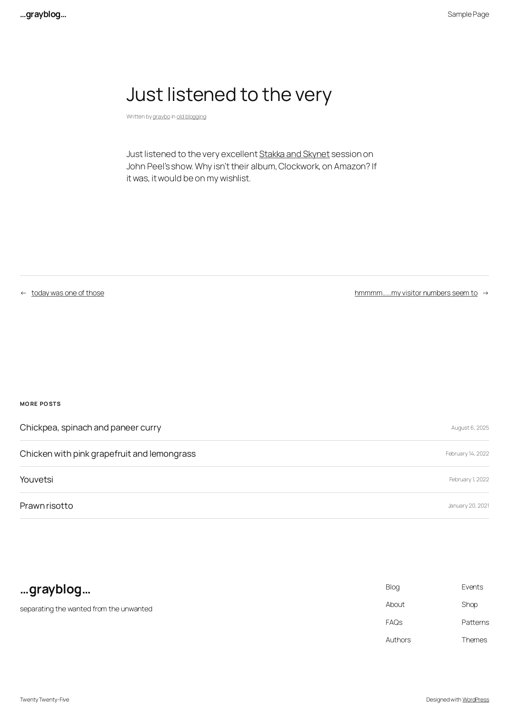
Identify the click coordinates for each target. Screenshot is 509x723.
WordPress (475, 699)
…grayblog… (43, 14)
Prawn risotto (46, 505)
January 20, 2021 (468, 505)
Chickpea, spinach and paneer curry (90, 427)
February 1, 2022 (469, 479)
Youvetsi (36, 479)
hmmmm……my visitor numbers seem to (416, 292)
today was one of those (67, 292)
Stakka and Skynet (294, 154)
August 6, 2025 (470, 427)
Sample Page (468, 14)
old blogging (191, 116)
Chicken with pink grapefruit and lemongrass (108, 453)
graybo (161, 116)
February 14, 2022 (467, 453)
